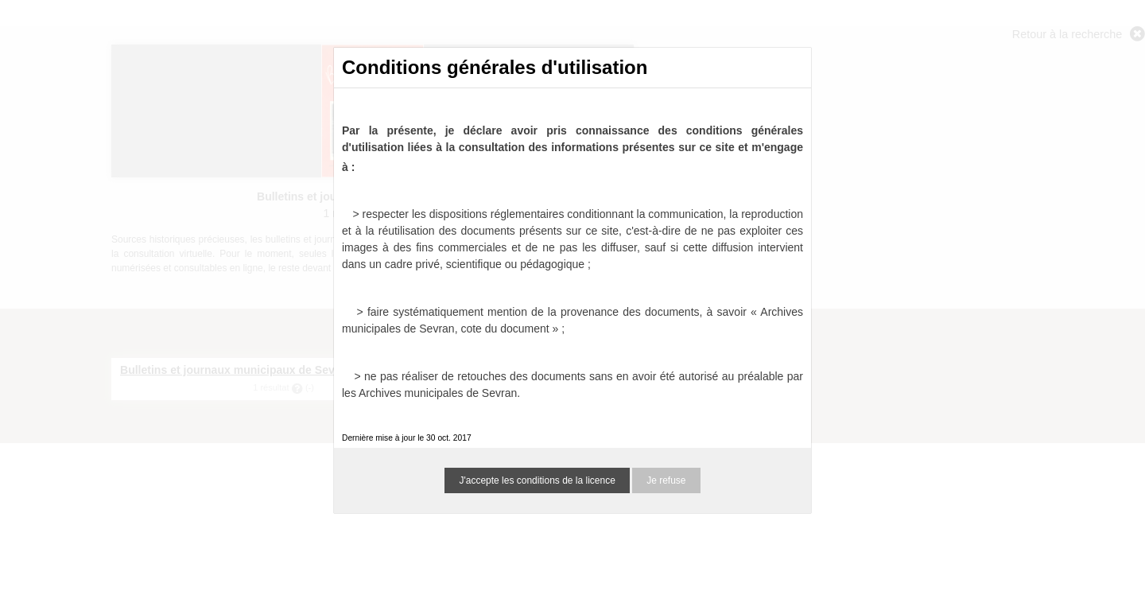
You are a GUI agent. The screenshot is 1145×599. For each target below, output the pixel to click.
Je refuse (665, 480)
